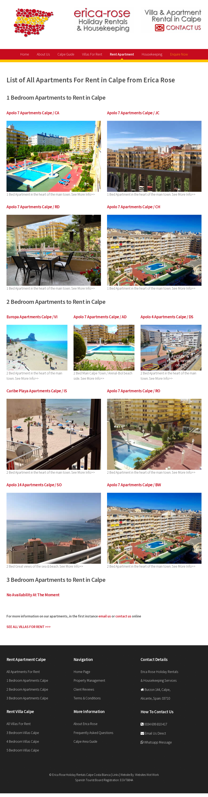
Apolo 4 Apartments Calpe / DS (167, 316)
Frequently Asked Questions (93, 732)
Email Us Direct (155, 733)
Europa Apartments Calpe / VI (31, 316)
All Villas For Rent (18, 724)
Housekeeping (152, 54)
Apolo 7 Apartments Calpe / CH (133, 206)
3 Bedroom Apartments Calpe (27, 698)
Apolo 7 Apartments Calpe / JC (133, 113)
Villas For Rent (92, 54)
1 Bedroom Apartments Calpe (27, 680)
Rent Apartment (122, 54)
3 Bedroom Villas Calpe (22, 732)
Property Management (89, 680)
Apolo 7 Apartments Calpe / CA (32, 113)
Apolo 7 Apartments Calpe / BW (134, 484)
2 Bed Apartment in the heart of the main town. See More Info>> (50, 472)
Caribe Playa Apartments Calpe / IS (36, 391)
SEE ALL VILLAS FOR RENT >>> (28, 627)
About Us (43, 54)
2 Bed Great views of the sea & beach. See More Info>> (44, 566)
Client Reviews (84, 689)
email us (105, 616)
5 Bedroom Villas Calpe (22, 750)
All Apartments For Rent (23, 671)
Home (24, 54)
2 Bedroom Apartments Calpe (27, 689)
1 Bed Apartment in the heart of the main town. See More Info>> (50, 194)
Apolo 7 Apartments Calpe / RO (133, 391)
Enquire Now (179, 54)
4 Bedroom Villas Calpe (22, 741)
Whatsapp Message (158, 742)
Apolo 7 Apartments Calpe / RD (33, 206)
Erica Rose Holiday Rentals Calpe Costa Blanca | (82, 775)
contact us (123, 616)
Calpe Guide (65, 54)
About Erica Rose (86, 724)
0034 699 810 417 (155, 724)
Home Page (82, 671)
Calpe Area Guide (85, 741)
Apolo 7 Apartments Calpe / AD (100, 316)
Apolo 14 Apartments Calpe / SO (34, 484)
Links (115, 775)
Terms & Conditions (87, 698)
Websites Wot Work (147, 775)
